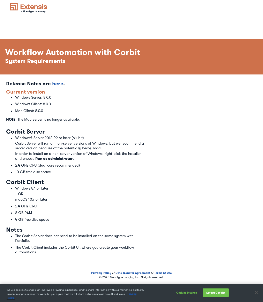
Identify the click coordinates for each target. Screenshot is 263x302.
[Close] (256, 292)
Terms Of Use (163, 273)
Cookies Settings (186, 292)
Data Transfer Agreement (132, 273)
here (57, 83)
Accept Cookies (215, 292)
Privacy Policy (101, 273)
